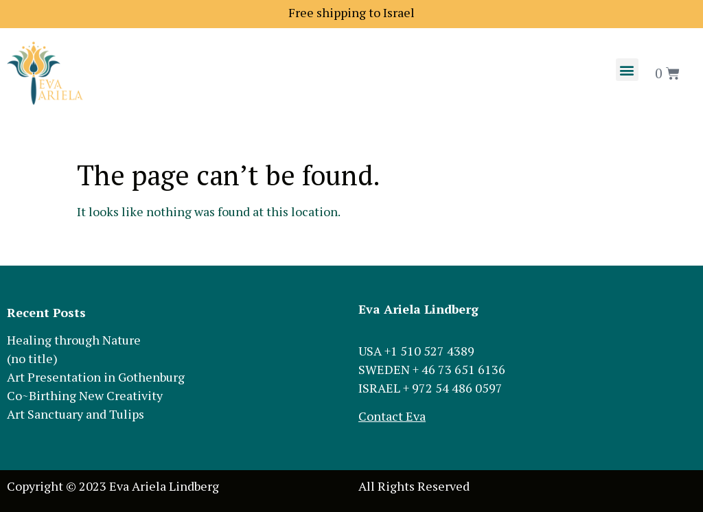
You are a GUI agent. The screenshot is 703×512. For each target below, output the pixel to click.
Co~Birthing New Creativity (85, 395)
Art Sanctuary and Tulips (75, 414)
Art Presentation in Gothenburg (96, 377)
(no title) (32, 358)
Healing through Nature (74, 339)
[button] (627, 69)
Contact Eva (392, 416)
